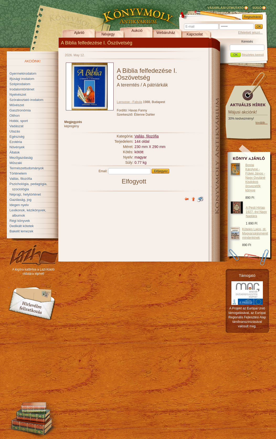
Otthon (14, 116)
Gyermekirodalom (22, 73)
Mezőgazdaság (21, 158)
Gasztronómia (20, 110)
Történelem (18, 173)
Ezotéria (15, 142)
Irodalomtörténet (21, 89)
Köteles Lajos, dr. (255, 233)
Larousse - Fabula (129, 102)
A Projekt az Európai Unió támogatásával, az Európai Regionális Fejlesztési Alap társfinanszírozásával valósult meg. (247, 317)
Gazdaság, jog (20, 200)
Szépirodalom (19, 84)
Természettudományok (26, 168)
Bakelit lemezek (21, 231)
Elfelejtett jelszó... (250, 32)
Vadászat (16, 126)
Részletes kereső (253, 54)
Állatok (14, 152)
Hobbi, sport (18, 121)
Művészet (16, 105)
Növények (17, 147)
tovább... (262, 123)
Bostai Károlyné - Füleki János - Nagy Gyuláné (255, 177)
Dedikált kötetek (21, 226)
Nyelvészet (17, 94)
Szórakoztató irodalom (26, 100)
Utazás (14, 131)
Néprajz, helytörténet (25, 194)
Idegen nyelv (19, 205)
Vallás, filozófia (20, 179)
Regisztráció (252, 17)
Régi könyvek (19, 221)
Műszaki (15, 163)
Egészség (16, 137)
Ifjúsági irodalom (21, 79)
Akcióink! (33, 61)
